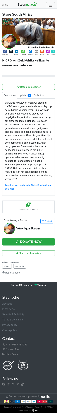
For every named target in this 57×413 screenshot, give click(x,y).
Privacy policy (9, 324)
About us (7, 303)
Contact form (11, 349)
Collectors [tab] (39, 95)
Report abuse (11, 272)
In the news (8, 309)
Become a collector (29, 87)
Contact (47, 221)
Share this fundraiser (28, 253)
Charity (7, 266)
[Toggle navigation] (50, 5)
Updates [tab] (25, 95)
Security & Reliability (13, 314)
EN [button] (6, 5)
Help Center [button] (10, 354)
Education (19, 266)
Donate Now (28, 242)
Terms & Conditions (13, 319)
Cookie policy (9, 330)
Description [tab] (10, 95)
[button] (5, 52)
